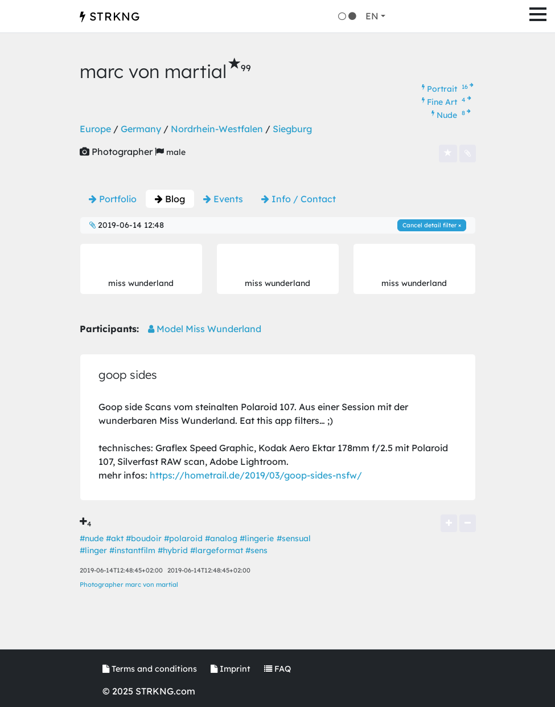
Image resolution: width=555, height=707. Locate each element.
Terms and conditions (149, 669)
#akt (115, 538)
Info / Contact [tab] (298, 199)
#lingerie (257, 538)
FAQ (277, 669)
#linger (93, 550)
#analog (221, 538)
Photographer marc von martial (129, 585)
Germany (141, 128)
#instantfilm (132, 550)
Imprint (230, 669)
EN (372, 16)
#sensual (294, 538)
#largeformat (216, 550)
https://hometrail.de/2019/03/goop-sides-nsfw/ (256, 475)
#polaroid (183, 538)
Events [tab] (223, 199)
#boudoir (144, 538)
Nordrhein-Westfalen (217, 128)
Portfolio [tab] (113, 199)
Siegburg (292, 128)
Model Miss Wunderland (204, 328)
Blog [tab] (170, 199)
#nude (92, 538)
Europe (95, 128)
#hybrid (173, 550)
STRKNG (110, 16)
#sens (256, 550)
